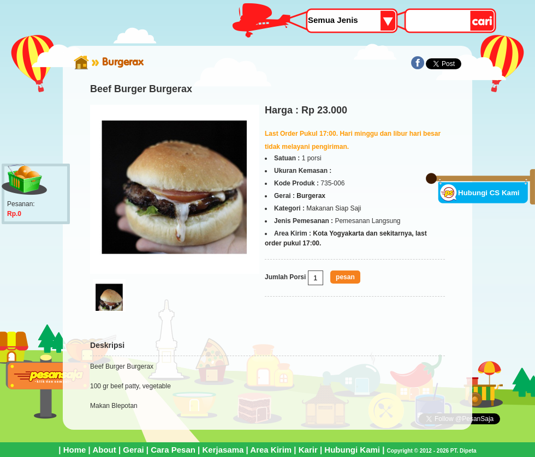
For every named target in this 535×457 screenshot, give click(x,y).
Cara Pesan (173, 449)
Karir (308, 449)
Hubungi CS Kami (489, 193)
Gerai (133, 449)
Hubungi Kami (352, 449)
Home (74, 449)
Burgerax (122, 62)
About (104, 449)
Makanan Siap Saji (333, 208)
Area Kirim (271, 449)
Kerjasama (222, 449)
